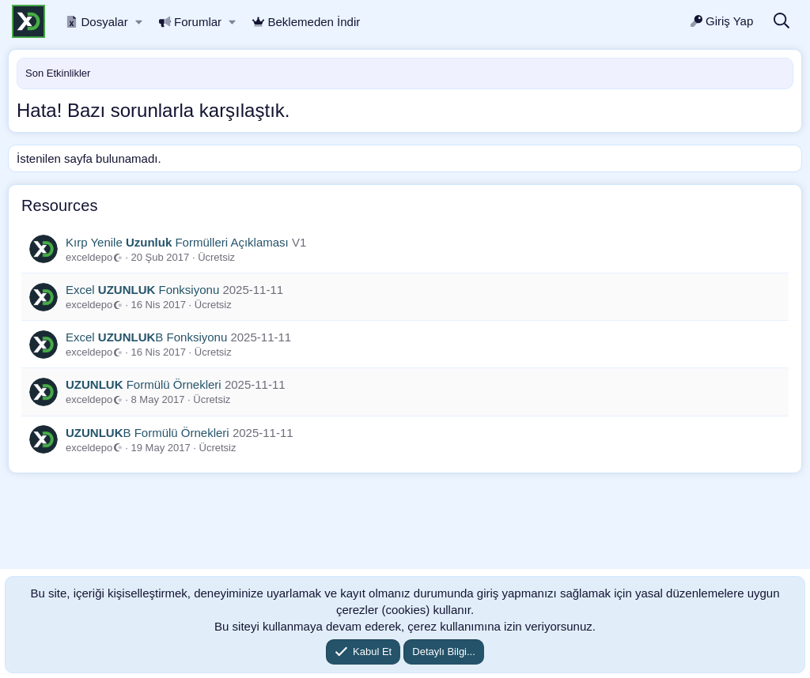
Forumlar (190, 21)
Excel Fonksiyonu (142, 289)
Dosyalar (97, 21)
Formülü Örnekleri (143, 384)
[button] (139, 22)
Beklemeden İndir (306, 21)
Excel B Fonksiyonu (146, 337)
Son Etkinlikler (57, 73)
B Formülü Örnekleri (147, 432)
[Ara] (781, 22)
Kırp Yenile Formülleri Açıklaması (177, 242)
